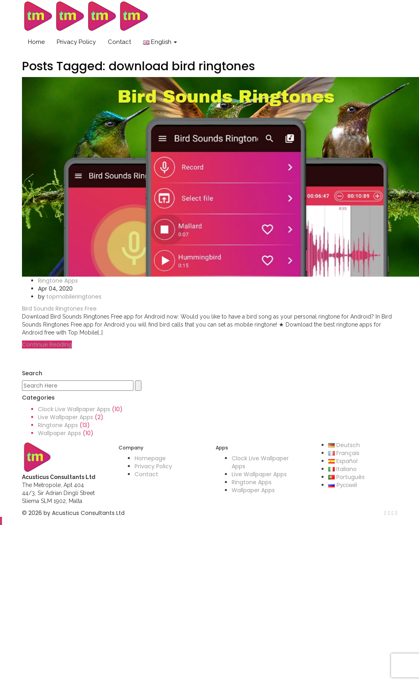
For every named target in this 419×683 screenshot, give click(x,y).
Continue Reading (47, 344)
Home (36, 42)
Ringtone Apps (58, 281)
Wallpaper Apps (59, 433)
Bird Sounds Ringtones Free (59, 309)
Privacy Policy (76, 42)
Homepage (150, 458)
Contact (119, 42)
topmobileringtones (73, 297)
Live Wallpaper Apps (65, 417)
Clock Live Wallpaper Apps (74, 409)
